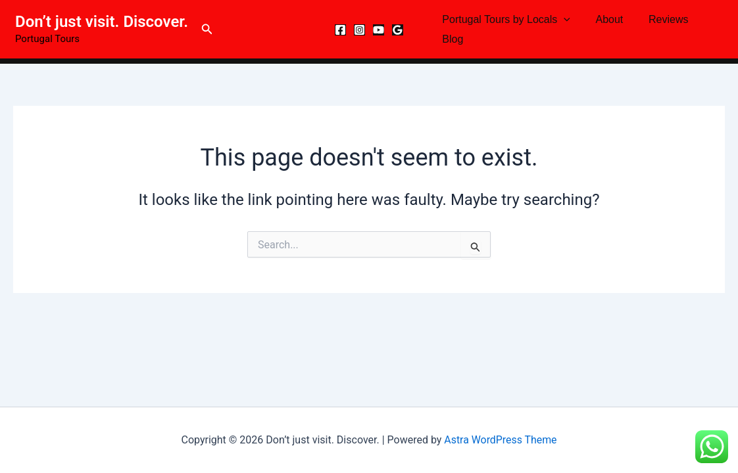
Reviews (657, 19)
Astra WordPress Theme (500, 440)
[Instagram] (359, 29)
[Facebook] (340, 29)
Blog (450, 39)
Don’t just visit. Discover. (101, 21)
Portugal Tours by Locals (504, 20)
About (603, 19)
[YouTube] (378, 29)
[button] (207, 29)
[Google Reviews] (397, 29)
